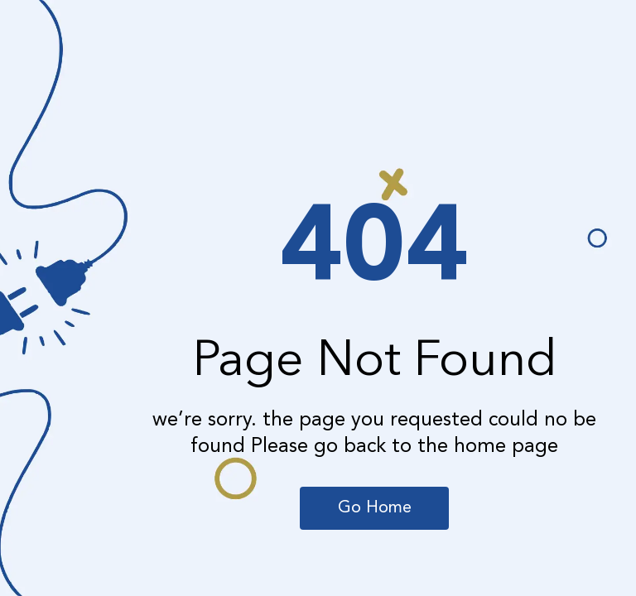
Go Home (375, 508)
